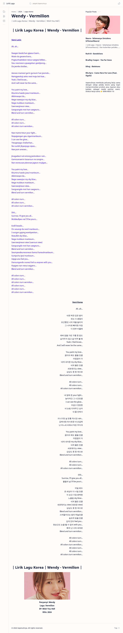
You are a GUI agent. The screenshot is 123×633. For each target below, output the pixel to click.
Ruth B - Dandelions (94, 53)
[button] (119, 3)
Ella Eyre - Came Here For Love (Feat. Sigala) (101, 74)
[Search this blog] (48, 3)
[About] (4, 16)
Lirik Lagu (10, 3)
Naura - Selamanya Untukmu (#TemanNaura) (98, 39)
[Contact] (4, 21)
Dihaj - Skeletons (93, 66)
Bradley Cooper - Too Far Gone (99, 60)
